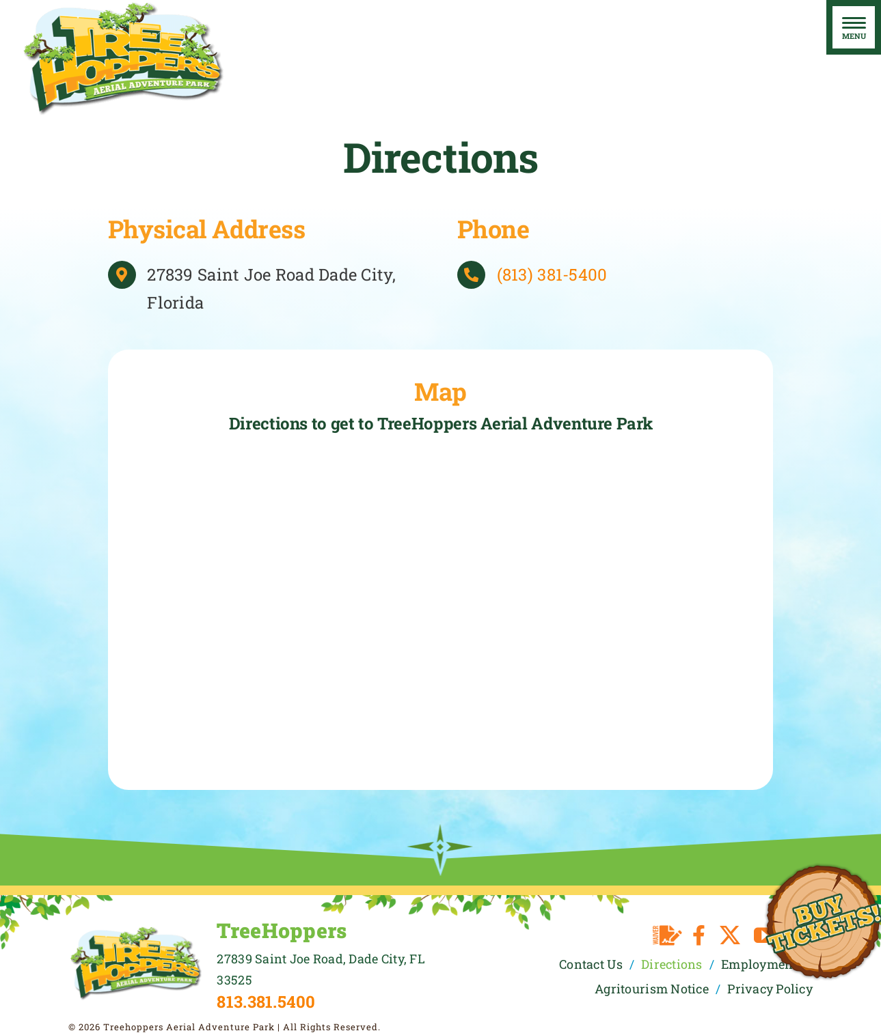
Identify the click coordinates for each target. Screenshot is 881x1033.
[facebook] (698, 935)
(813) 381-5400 (552, 274)
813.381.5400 (266, 1002)
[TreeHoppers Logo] (135, 931)
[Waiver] (667, 935)
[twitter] (730, 935)
